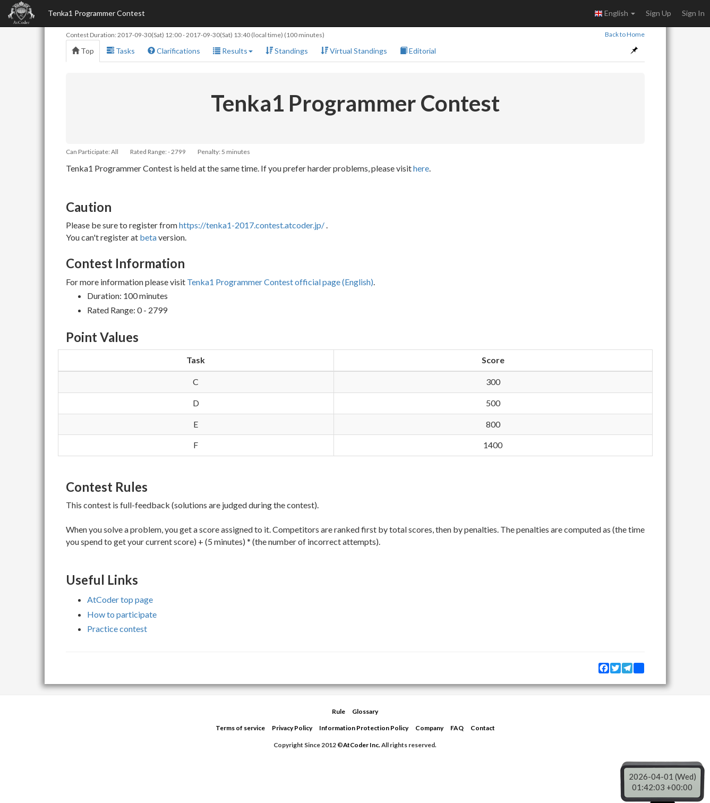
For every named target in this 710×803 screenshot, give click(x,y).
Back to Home (625, 34)
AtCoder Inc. (361, 745)
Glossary (365, 711)
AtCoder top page (120, 599)
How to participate (122, 614)
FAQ (457, 728)
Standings (287, 50)
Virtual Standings (354, 50)
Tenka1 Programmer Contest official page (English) (280, 282)
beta (148, 237)
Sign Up (658, 13)
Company (429, 728)
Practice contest (117, 628)
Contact (483, 728)
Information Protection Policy (363, 728)
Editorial (418, 50)
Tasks (121, 50)
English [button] (614, 13)
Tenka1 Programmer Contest (96, 13)
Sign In (693, 13)
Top (83, 50)
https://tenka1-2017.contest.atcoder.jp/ (251, 225)
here (421, 168)
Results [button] (233, 50)
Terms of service (240, 728)
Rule (338, 711)
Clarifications (174, 50)
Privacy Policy (292, 728)
